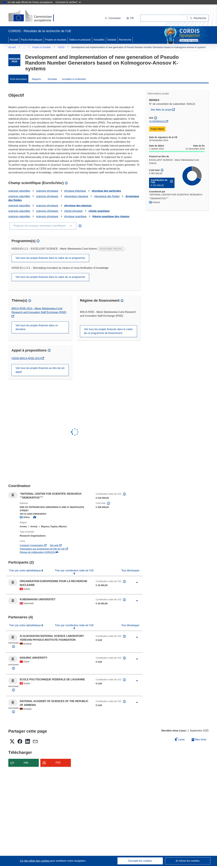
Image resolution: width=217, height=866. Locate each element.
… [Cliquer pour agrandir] (24, 47)
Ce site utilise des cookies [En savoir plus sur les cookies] (35, 860)
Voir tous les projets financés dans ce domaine (37, 327)
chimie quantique (99, 211)
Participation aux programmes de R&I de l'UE (44, 549)
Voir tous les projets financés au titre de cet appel (40, 370)
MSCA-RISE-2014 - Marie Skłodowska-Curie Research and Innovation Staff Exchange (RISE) (39, 310)
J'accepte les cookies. (140, 860)
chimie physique (73, 211)
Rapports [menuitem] (36, 79)
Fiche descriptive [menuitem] (18, 79)
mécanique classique (76, 196)
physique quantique (75, 216)
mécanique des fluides (107, 196)
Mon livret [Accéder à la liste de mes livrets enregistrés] (199, 739)
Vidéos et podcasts (80, 39)
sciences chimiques (47, 211)
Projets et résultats (56, 39)
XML (26, 762)
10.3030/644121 (157, 121)
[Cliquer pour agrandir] (137, 582)
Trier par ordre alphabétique (25, 570)
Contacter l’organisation (33, 545)
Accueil (14, 39)
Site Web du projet (163, 109)
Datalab (111, 39)
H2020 (61, 47)
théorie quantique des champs (110, 216)
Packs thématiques (31, 39)
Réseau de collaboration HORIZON (39, 552)
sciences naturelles (19, 190)
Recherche (125, 39)
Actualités (98, 39)
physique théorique (75, 190)
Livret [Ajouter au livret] (180, 739)
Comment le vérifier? (68, 2)
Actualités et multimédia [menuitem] (74, 79)
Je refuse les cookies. (187, 860)
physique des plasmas (78, 205)
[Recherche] (198, 18)
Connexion (113, 18)
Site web (56, 545)
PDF (58, 762)
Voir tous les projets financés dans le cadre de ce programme (50, 258)
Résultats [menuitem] (52, 79)
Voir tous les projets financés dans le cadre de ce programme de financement (108, 331)
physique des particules (106, 190)
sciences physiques (47, 190)
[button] (130, 18)
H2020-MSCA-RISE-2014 (28, 358)
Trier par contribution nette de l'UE (74, 570)
